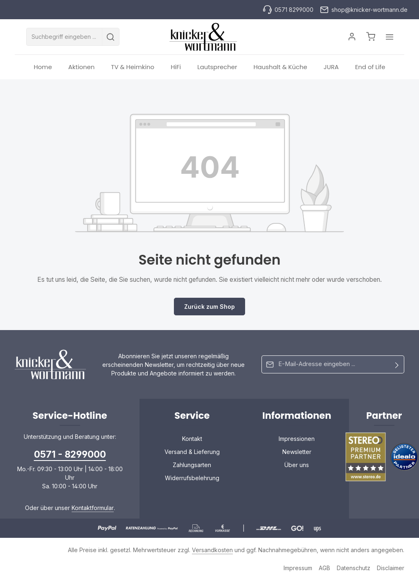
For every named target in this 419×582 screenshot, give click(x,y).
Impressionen (297, 440)
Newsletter (296, 453)
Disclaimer (390, 569)
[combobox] (67, 38)
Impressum (298, 569)
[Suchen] (113, 38)
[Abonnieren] (397, 366)
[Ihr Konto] (349, 38)
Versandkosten (212, 551)
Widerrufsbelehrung (192, 479)
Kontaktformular (93, 509)
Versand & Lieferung (192, 453)
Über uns (296, 466)
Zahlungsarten (192, 466)
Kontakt (192, 440)
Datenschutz (353, 569)
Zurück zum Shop (209, 308)
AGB (324, 569)
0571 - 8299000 (70, 455)
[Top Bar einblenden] (387, 38)
